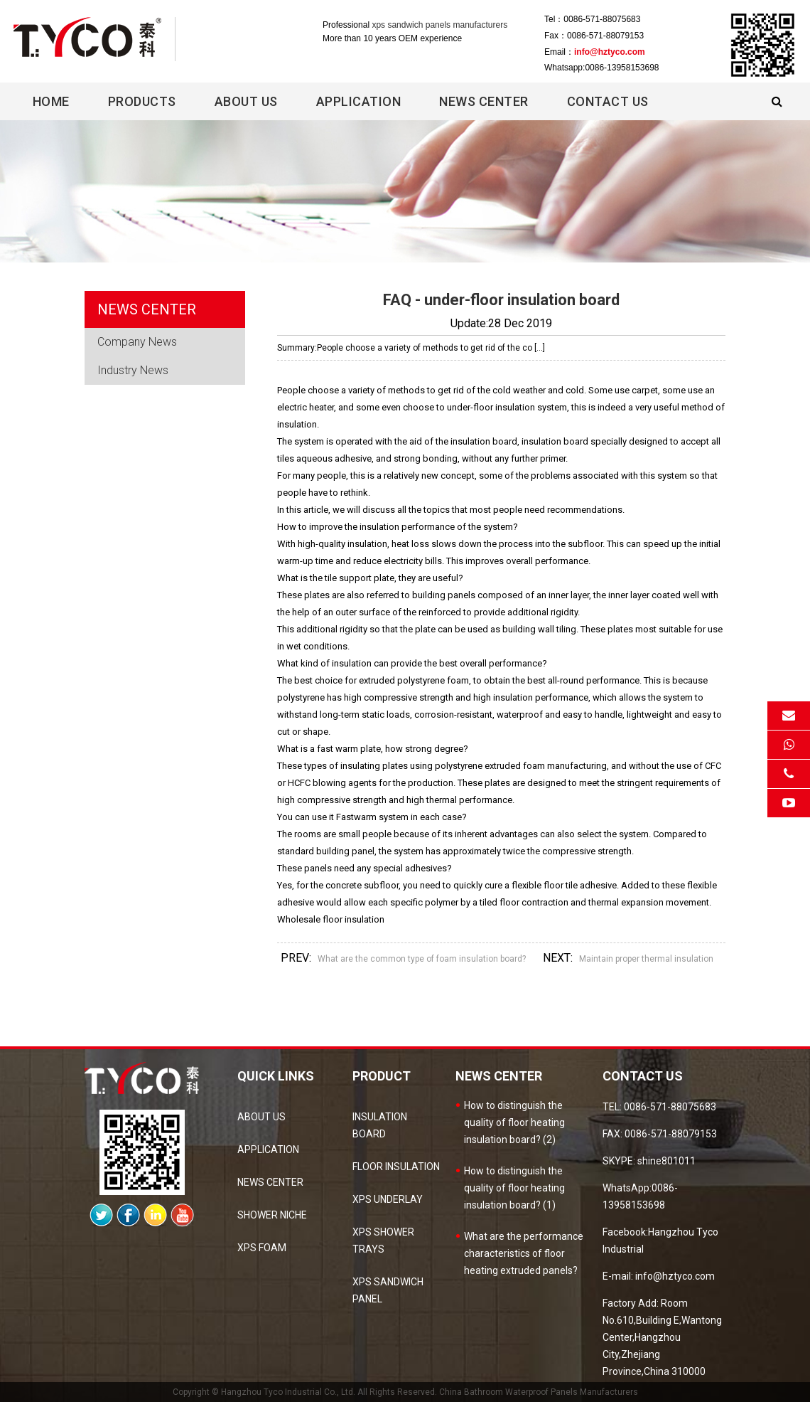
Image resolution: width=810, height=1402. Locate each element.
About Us (246, 101)
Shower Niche (272, 1215)
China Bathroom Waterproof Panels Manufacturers (538, 1392)
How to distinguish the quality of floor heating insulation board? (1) (514, 1188)
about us (261, 1116)
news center (270, 1182)
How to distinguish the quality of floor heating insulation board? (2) (514, 1122)
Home (51, 101)
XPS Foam (261, 1247)
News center (484, 101)
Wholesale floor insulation (330, 919)
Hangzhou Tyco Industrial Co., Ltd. (288, 1392)
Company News (137, 342)
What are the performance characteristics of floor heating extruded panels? (523, 1253)
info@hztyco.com (609, 52)
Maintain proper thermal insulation (646, 959)
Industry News (132, 370)
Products (142, 101)
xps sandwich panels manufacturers (439, 25)
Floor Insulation (396, 1166)
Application (358, 101)
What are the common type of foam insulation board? (422, 959)
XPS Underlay (387, 1199)
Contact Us (608, 101)
